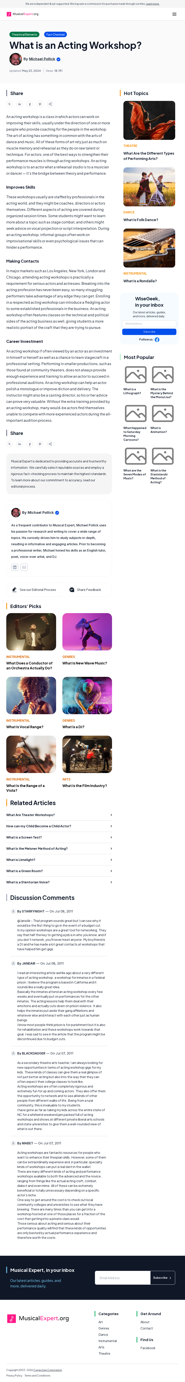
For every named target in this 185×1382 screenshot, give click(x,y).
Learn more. (152, 3)
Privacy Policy (14, 1375)
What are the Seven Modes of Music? (134, 474)
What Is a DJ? (73, 726)
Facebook (147, 1348)
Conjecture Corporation (47, 1370)
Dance (129, 212)
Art (100, 1322)
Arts (66, 779)
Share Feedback (85, 590)
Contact (146, 1328)
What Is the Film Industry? (84, 785)
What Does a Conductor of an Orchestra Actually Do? (29, 665)
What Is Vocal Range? (25, 726)
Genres (68, 657)
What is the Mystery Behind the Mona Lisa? (161, 393)
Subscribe (149, 331)
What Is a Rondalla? (140, 281)
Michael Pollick (42, 59)
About (144, 1322)
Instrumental (18, 657)
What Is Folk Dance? (140, 219)
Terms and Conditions (37, 1375)
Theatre (130, 146)
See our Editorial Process (33, 590)
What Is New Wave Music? (84, 663)
